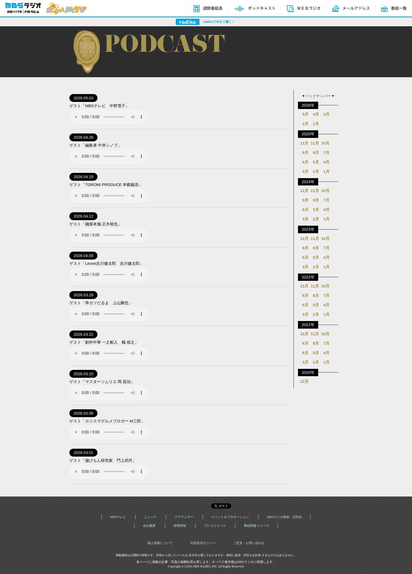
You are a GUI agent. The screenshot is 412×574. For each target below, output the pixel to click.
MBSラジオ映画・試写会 (284, 517)
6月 (305, 162)
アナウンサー (183, 517)
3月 (326, 114)
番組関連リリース (256, 526)
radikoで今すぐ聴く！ (219, 22)
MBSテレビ (118, 517)
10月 (325, 143)
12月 (304, 143)
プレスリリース (215, 526)
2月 (305, 123)
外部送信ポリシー (202, 543)
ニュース (150, 517)
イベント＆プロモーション (230, 517)
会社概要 (149, 526)
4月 (316, 114)
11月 (315, 143)
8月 (316, 152)
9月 (305, 152)
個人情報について (160, 543)
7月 (326, 152)
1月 (316, 123)
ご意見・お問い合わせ (249, 543)
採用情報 (179, 526)
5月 (305, 114)
